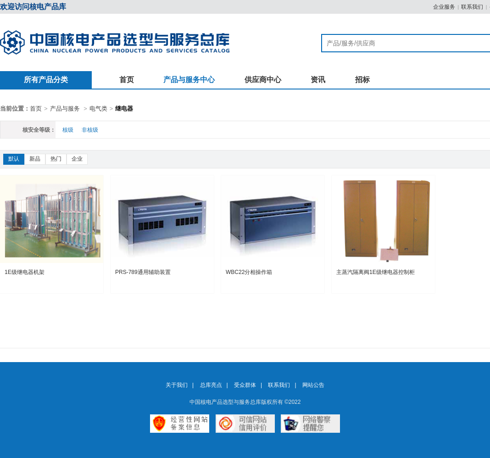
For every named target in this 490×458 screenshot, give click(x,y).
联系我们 (472, 7)
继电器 (124, 108)
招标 (362, 80)
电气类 (98, 108)
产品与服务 (65, 108)
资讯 (318, 80)
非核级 (90, 130)
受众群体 (245, 385)
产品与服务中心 (189, 80)
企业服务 (444, 7)
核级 (67, 130)
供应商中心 (263, 80)
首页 (126, 80)
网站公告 (313, 385)
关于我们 (177, 385)
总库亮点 (211, 385)
